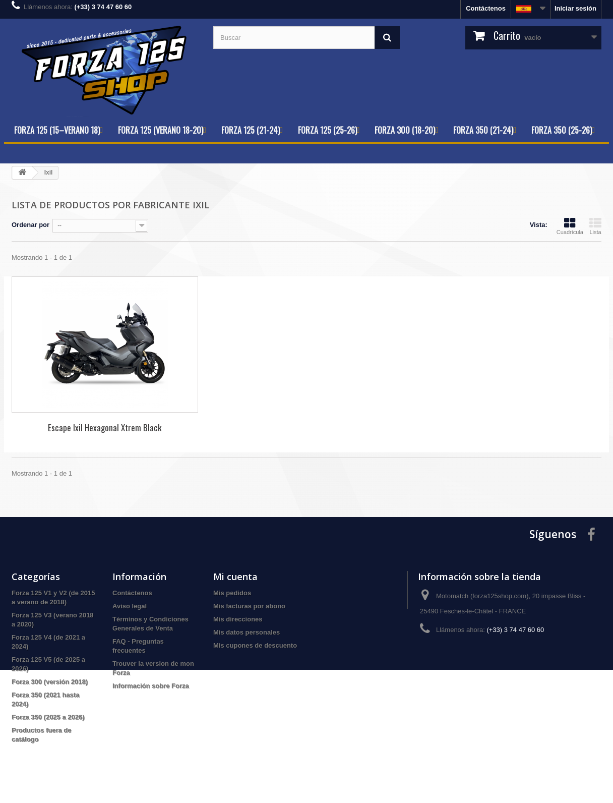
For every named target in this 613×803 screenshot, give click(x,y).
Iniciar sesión (575, 8)
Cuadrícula (570, 226)
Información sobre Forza (150, 686)
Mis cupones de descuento (255, 645)
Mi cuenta (235, 576)
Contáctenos (486, 8)
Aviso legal (129, 606)
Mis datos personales (246, 632)
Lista (595, 226)
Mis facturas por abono (249, 606)
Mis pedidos (232, 593)
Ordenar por (30, 224)
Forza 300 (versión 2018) (50, 681)
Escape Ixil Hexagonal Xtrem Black (104, 427)
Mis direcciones (238, 619)
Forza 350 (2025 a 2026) (48, 717)
